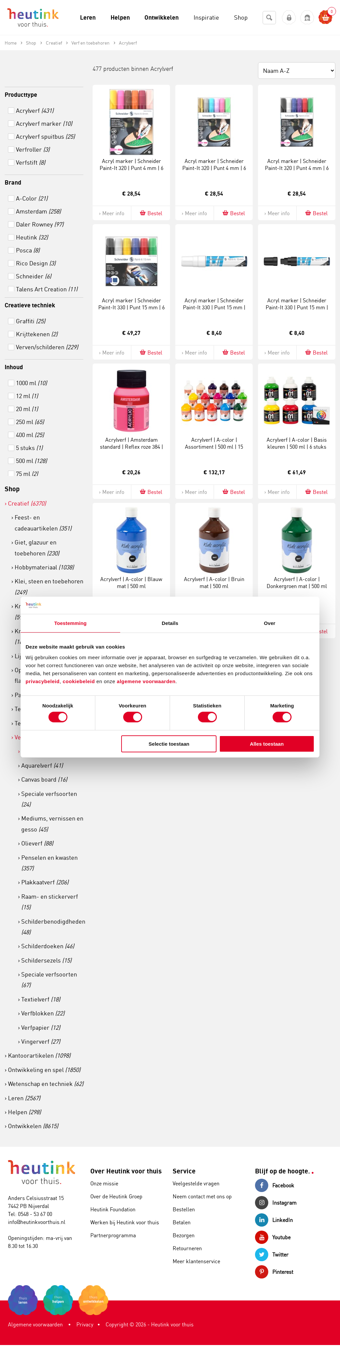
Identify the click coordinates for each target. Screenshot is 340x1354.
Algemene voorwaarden (35, 1324)
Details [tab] (170, 623)
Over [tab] (270, 623)
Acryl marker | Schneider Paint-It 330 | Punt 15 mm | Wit (214, 307)
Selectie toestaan (169, 744)
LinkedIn (274, 1220)
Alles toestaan (267, 744)
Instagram (276, 1202)
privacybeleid (42, 681)
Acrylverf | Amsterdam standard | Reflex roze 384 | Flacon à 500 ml (131, 446)
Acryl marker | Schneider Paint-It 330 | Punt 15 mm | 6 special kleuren (131, 307)
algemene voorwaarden (146, 681)
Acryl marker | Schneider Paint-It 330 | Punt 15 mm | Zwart (297, 307)
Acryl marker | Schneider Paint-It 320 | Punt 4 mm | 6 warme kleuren (131, 168)
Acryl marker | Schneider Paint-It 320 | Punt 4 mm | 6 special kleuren (214, 168)
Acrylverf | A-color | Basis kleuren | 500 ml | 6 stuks (297, 443)
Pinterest (274, 1272)
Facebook (274, 1185)
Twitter (272, 1254)
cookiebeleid (80, 681)
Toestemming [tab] (70, 623)
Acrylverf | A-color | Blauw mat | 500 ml (131, 582)
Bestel (150, 213)
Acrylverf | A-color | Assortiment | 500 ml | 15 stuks (214, 446)
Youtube (273, 1237)
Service (184, 1171)
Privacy (84, 1324)
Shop (12, 489)
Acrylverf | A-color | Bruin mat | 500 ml (214, 582)
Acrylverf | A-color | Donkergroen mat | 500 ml (297, 582)
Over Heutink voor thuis (126, 1171)
